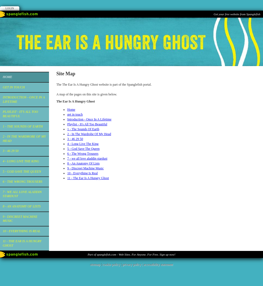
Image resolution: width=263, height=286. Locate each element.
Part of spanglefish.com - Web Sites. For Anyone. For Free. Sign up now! (131, 254)
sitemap (95, 264)
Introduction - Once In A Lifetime (24, 99)
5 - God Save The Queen (22, 171)
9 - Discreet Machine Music (20, 219)
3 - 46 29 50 (11, 151)
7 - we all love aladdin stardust (22, 194)
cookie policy (111, 264)
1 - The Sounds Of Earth (23, 126)
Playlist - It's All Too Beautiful (20, 114)
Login (9, 8)
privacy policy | (133, 264)
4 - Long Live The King (21, 161)
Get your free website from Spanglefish (237, 14)
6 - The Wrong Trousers (22, 182)
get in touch (14, 87)
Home (7, 77)
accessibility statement (158, 264)
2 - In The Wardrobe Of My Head (24, 139)
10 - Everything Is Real (21, 231)
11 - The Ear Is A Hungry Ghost (22, 243)
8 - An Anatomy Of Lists (22, 206)
